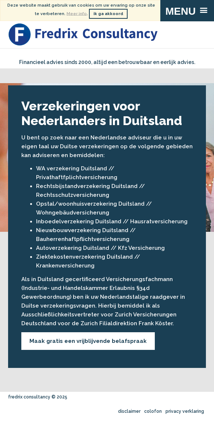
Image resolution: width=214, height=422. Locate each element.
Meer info (77, 13)
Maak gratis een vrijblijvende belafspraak (88, 341)
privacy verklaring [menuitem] (184, 411)
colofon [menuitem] (153, 411)
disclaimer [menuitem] (129, 411)
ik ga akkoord (108, 13)
